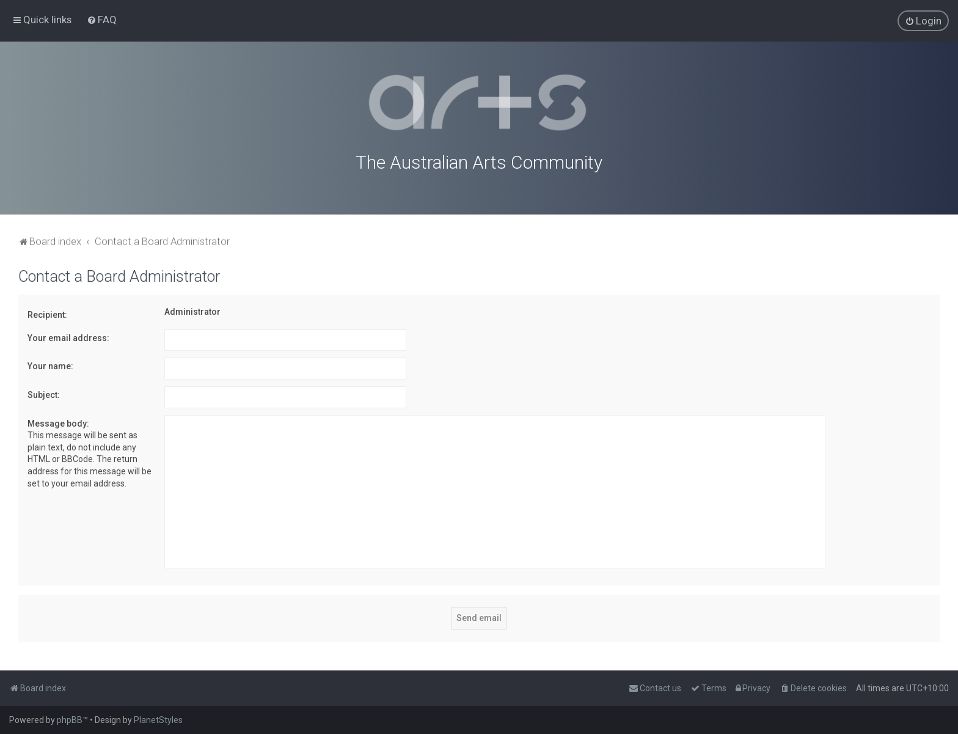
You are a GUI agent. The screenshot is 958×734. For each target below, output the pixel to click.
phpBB (69, 720)
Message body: (58, 420)
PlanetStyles (158, 720)
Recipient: (47, 312)
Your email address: (68, 335)
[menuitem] (102, 19)
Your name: (50, 364)
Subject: (43, 392)
